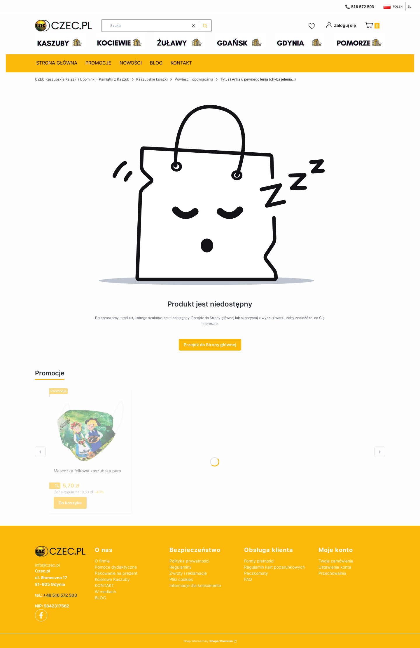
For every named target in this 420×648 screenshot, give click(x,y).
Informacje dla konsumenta (195, 585)
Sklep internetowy (208, 641)
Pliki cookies (181, 579)
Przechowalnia (332, 573)
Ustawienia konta (334, 567)
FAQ (248, 579)
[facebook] (41, 615)
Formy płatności (259, 560)
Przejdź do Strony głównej (210, 344)
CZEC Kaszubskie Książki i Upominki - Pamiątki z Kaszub (82, 79)
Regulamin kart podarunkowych (274, 567)
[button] (205, 25)
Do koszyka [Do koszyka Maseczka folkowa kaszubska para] (70, 502)
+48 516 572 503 (60, 595)
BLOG (100, 597)
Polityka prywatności (189, 560)
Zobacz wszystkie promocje (99, 373)
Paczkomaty (256, 573)
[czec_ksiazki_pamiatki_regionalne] (60, 551)
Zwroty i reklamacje (188, 573)
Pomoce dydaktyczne (116, 567)
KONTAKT (104, 585)
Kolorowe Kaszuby (112, 579)
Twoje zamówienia (335, 560)
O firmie (102, 560)
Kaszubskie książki (152, 79)
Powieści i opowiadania (194, 79)
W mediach (105, 591)
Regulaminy (180, 567)
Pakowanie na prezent (116, 573)
